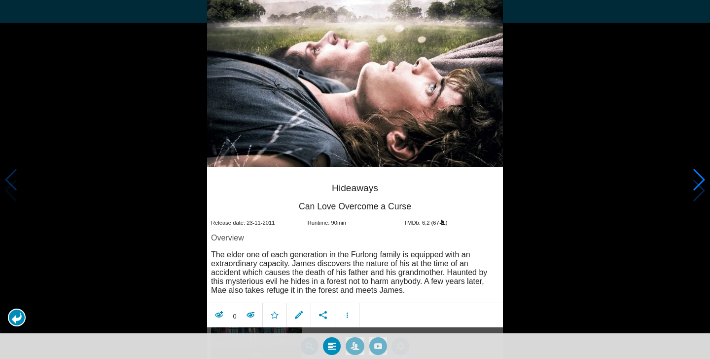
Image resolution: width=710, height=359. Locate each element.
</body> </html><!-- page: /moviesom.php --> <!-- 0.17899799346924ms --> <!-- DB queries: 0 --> (355, 179)
